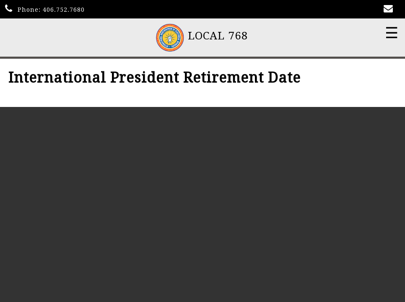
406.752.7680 (64, 9)
